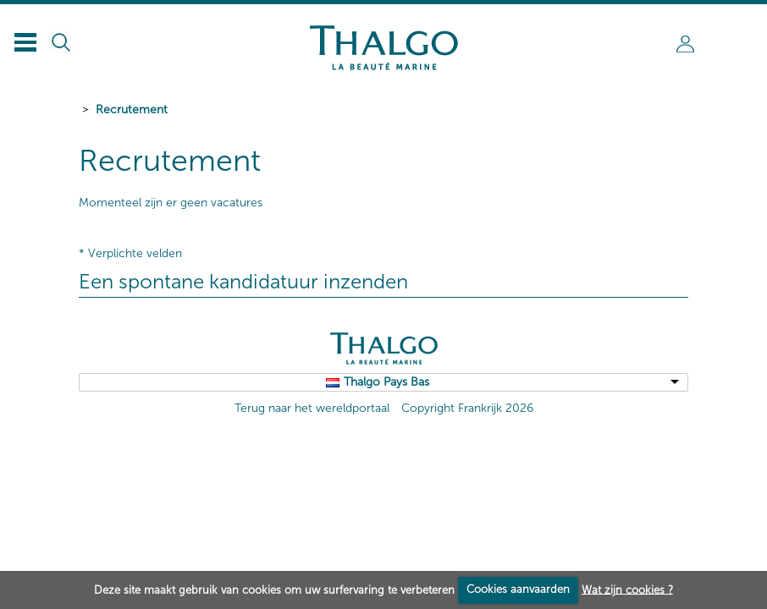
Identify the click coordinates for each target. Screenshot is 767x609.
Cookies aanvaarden (518, 589)
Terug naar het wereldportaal (312, 408)
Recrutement (132, 109)
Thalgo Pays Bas (386, 382)
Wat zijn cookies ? (627, 589)
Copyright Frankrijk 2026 (467, 408)
